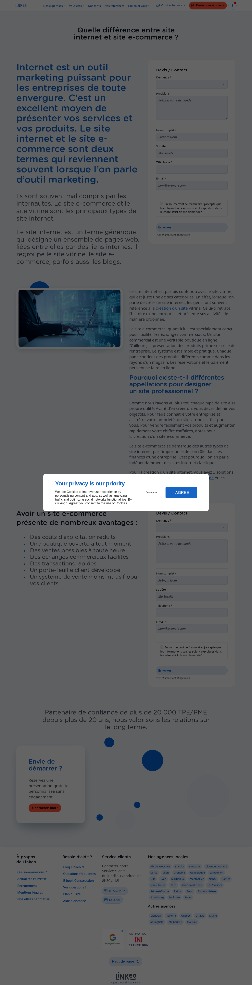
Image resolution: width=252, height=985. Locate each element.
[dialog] (126, 492)
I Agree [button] (181, 492)
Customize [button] (151, 492)
